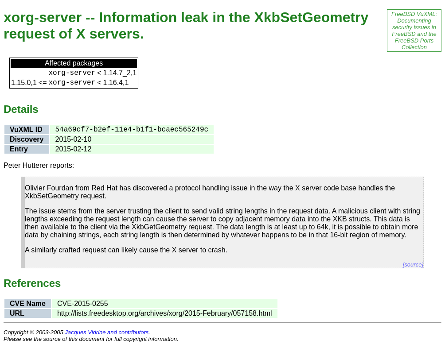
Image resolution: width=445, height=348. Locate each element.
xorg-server (72, 73)
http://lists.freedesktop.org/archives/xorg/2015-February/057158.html (164, 313)
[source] (413, 264)
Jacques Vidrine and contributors (106, 332)
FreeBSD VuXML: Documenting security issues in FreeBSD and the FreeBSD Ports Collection (414, 30)
